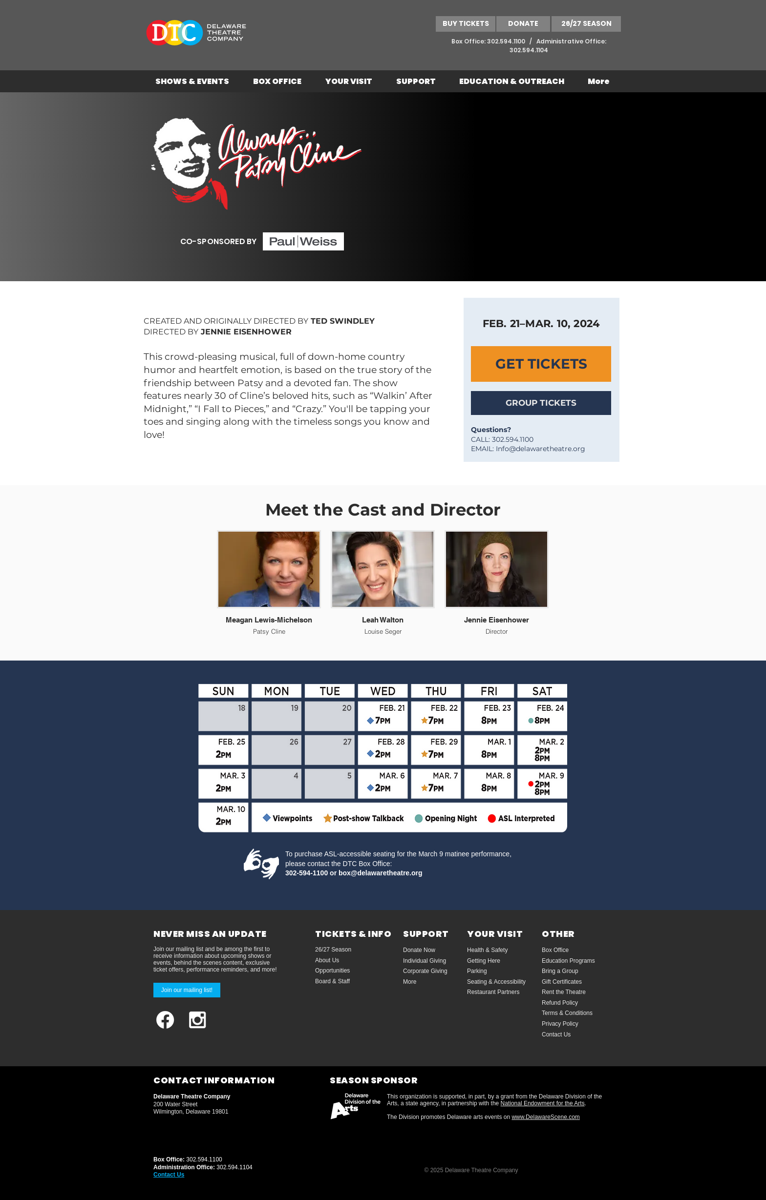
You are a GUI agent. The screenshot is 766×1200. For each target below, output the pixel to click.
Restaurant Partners (493, 992)
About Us (327, 960)
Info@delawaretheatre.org (540, 448)
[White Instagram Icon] (197, 1020)
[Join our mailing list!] (186, 990)
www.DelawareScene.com (545, 1117)
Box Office (555, 950)
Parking (477, 971)
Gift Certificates (562, 981)
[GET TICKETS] (541, 364)
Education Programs (568, 960)
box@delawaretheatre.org (381, 873)
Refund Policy (560, 1002)
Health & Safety (487, 950)
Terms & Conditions (567, 1013)
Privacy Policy (560, 1023)
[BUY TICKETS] (465, 24)
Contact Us (556, 1034)
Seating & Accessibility (496, 981)
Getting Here (483, 960)
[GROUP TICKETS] (541, 403)
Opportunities (332, 970)
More (409, 981)
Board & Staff (332, 981)
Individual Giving (424, 960)
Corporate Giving (425, 971)
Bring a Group (560, 971)
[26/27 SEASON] (586, 24)
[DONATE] (523, 24)
